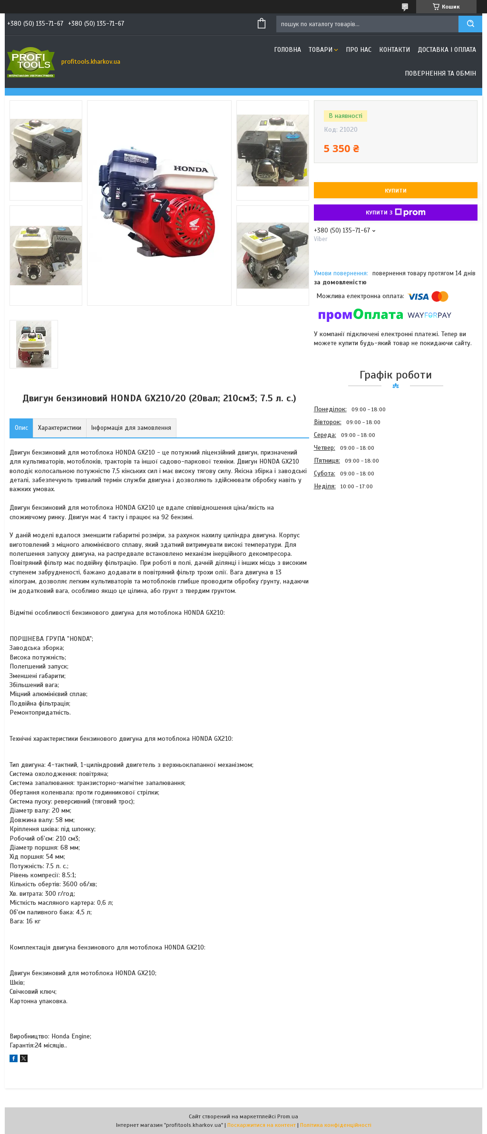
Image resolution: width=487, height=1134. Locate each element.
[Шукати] (470, 24)
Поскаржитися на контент (261, 1125)
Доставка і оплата (447, 50)
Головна (287, 50)
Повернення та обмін (440, 73)
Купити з (396, 212)
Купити (396, 190)
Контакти (394, 50)
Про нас (358, 50)
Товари (320, 50)
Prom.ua (287, 1116)
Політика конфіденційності (335, 1125)
